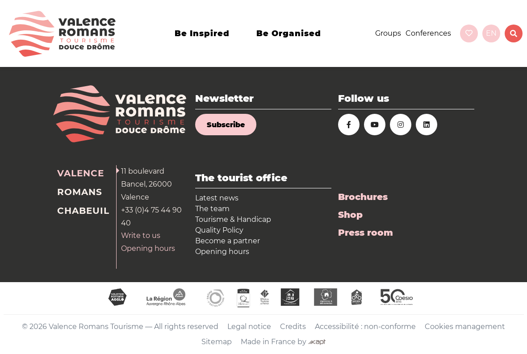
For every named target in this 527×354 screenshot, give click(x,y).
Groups (388, 33)
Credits (293, 326)
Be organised (288, 33)
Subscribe (226, 125)
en (491, 33)
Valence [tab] (80, 173)
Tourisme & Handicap (233, 219)
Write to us (140, 235)
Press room (365, 232)
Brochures (363, 197)
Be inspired (202, 33)
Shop (350, 214)
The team (212, 208)
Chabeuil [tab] (83, 210)
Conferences (428, 33)
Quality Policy (219, 230)
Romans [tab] (79, 192)
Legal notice (249, 326)
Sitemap (216, 341)
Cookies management (465, 326)
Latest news (216, 198)
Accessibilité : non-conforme (365, 326)
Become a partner (227, 241)
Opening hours (148, 248)
